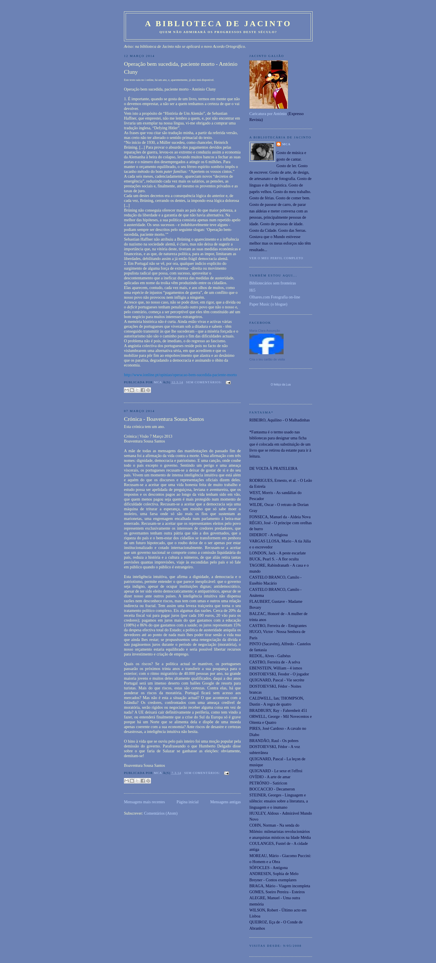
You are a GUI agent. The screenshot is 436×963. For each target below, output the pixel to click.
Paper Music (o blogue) (268, 304)
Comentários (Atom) (161, 813)
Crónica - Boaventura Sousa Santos (164, 419)
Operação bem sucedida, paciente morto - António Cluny (180, 68)
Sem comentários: (204, 382)
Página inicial (188, 802)
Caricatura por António (268, 113)
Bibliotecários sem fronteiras (272, 283)
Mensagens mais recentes (144, 802)
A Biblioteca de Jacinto (218, 23)
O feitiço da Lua (281, 384)
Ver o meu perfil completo (276, 258)
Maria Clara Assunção (264, 330)
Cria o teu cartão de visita (267, 359)
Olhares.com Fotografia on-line (274, 297)
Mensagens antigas (225, 802)
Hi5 (252, 290)
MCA (286, 144)
